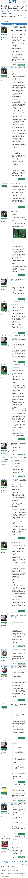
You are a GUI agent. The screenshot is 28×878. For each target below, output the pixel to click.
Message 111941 (14, 740)
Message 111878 (14, 613)
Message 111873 (14, 364)
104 (10, 20)
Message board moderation (6, 13)
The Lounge (13, 10)
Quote (23, 64)
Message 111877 (14, 541)
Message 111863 (14, 210)
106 (15, 20)
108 (20, 20)
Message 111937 (14, 649)
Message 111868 (14, 301)
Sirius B (3, 26)
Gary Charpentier (6, 278)
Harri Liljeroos (4, 649)
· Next (6, 21)
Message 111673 (14, 67)
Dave (3, 182)
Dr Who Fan (4, 666)
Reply (20, 64)
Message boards (5, 10)
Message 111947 (14, 784)
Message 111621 (14, 26)
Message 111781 (14, 182)
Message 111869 (14, 335)
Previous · (3, 20)
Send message (4, 34)
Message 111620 (14, 28)
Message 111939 (14, 703)
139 (4, 21)
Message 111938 (14, 666)
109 (23, 20)
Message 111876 (14, 479)
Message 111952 (14, 803)
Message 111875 (14, 457)
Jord (3, 836)
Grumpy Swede (5, 784)
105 (12, 20)
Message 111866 (14, 278)
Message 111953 (14, 836)
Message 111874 (14, 441)
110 (26, 20)
